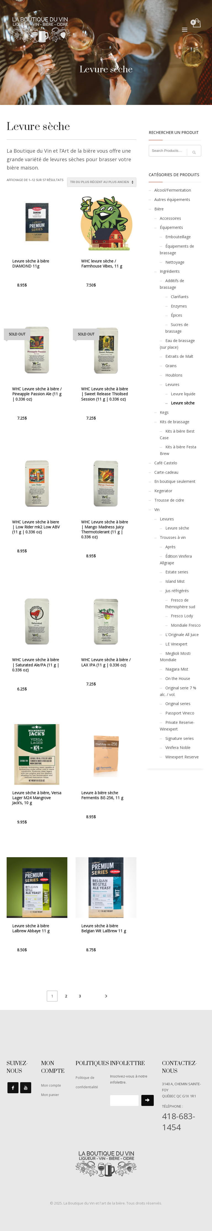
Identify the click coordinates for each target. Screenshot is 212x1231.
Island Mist (175, 581)
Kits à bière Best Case (177, 434)
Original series (177, 703)
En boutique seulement (174, 481)
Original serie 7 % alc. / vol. (178, 691)
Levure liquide (183, 393)
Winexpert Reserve (182, 756)
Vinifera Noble (177, 747)
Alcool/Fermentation (172, 190)
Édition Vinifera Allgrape (176, 559)
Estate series (176, 572)
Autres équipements (172, 199)
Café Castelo (165, 462)
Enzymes (179, 306)
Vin (157, 509)
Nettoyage (174, 262)
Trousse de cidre (169, 500)
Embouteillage (178, 236)
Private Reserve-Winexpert (177, 726)
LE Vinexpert (176, 644)
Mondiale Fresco (186, 625)
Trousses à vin (173, 537)
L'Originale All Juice (182, 634)
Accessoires (170, 218)
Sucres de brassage (176, 328)
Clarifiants (180, 296)
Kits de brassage (174, 421)
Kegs (164, 412)
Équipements (171, 227)
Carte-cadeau (166, 472)
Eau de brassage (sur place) (177, 344)
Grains (171, 365)
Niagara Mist (176, 669)
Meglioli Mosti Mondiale (175, 657)
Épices (176, 315)
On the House (177, 678)
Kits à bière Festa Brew (178, 450)
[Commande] (101, 182)
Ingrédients (170, 271)
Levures (172, 384)
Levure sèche (183, 403)
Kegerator (163, 490)
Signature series (179, 738)
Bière (159, 208)
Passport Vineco (179, 713)
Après (170, 546)
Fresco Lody (182, 615)
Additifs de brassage (172, 284)
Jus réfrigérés (177, 590)
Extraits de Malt (179, 356)
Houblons (173, 375)
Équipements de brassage (177, 249)
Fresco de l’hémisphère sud (180, 603)
